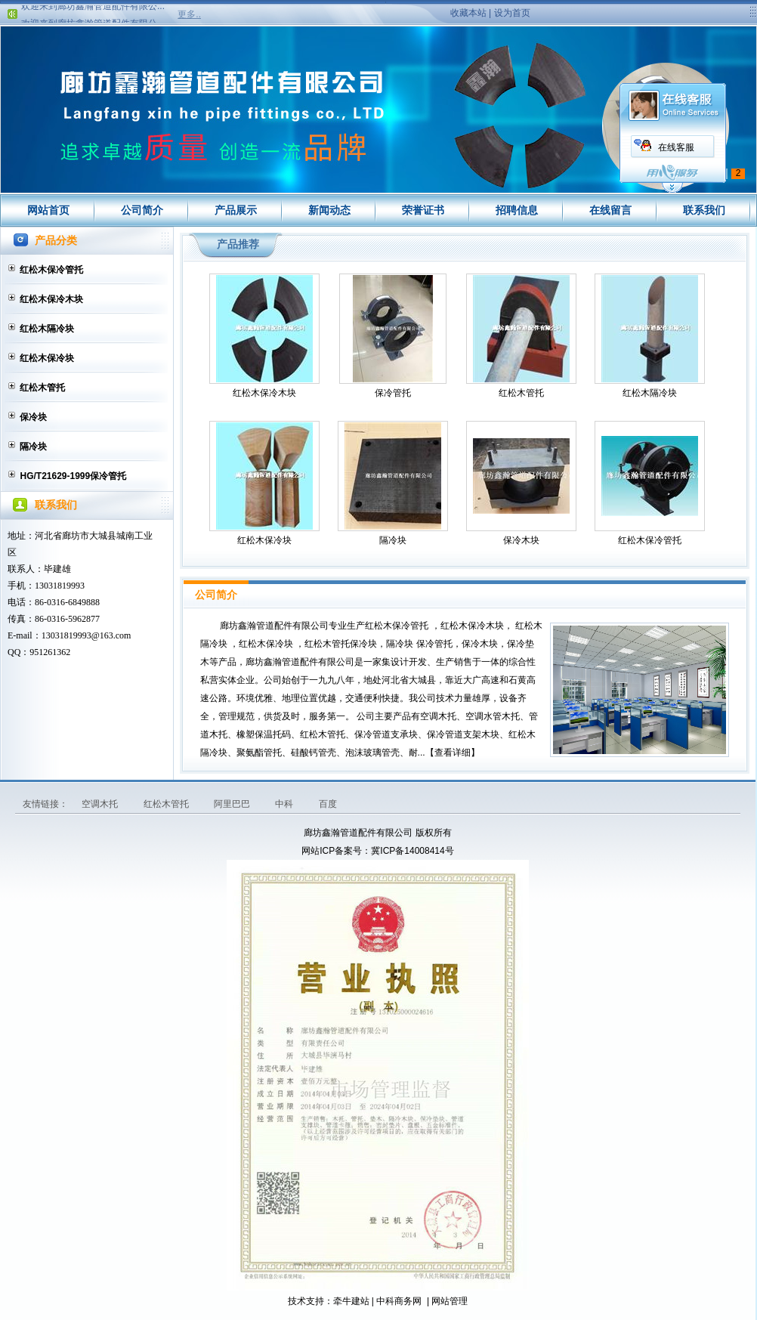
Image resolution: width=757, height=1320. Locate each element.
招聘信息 (517, 210)
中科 (285, 804)
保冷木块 (521, 540)
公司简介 (142, 210)
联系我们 (704, 210)
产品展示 (236, 210)
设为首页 (512, 13)
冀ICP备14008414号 (412, 850)
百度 (328, 804)
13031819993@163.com (86, 635)
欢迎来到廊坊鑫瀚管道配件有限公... (93, 10)
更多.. (189, 14)
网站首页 (48, 210)
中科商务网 (399, 1301)
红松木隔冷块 (47, 328)
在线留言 (610, 210)
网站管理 (449, 1301)
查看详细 (452, 752)
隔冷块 (33, 446)
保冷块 (33, 417)
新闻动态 (329, 210)
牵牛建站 (351, 1301)
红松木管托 (42, 387)
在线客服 (676, 147)
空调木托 (101, 804)
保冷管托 (393, 393)
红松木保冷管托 (51, 269)
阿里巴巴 (233, 804)
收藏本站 (468, 13)
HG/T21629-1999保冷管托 (73, 476)
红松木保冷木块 (51, 299)
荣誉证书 (423, 210)
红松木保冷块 (47, 358)
